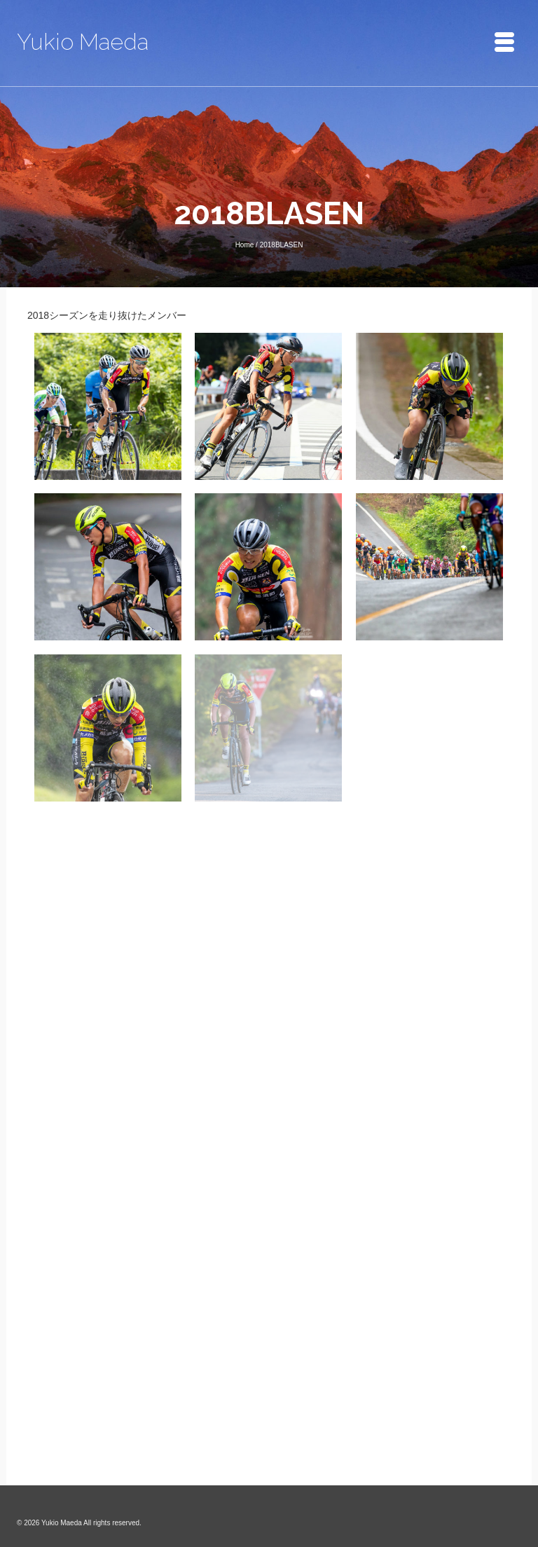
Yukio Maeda (83, 42)
